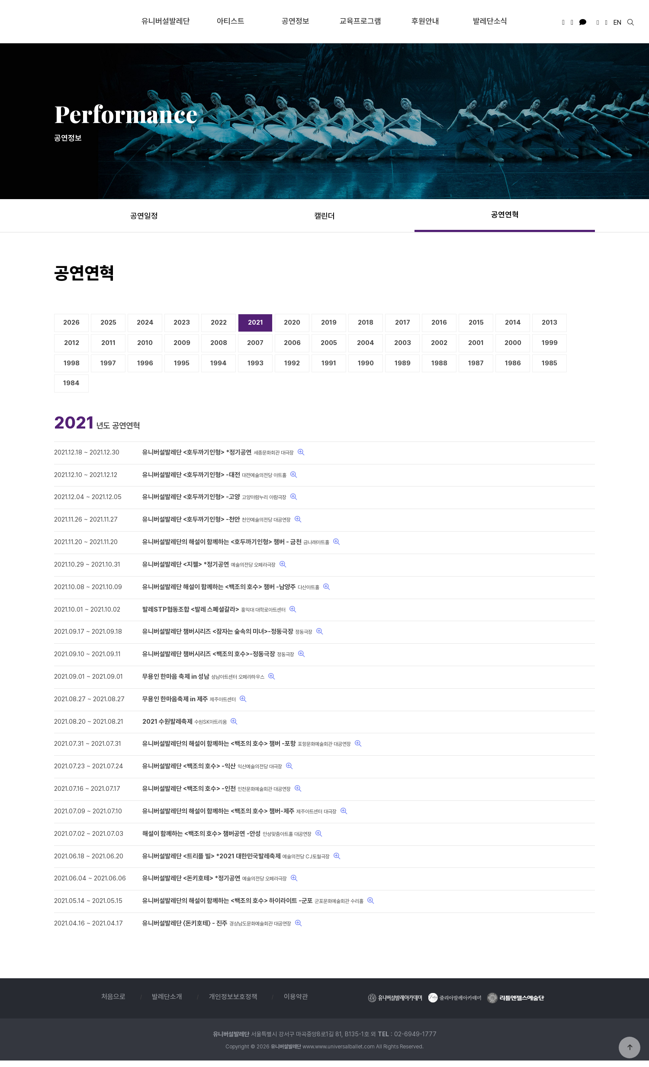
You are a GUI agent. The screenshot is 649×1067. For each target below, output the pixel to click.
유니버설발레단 (71, 21)
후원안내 (425, 20)
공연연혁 (505, 214)
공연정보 (295, 20)
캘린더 (324, 215)
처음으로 (113, 1003)
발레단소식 (490, 20)
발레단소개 (167, 1003)
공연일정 (144, 215)
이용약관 (296, 1003)
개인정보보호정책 (233, 1003)
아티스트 (230, 20)
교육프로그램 (360, 20)
